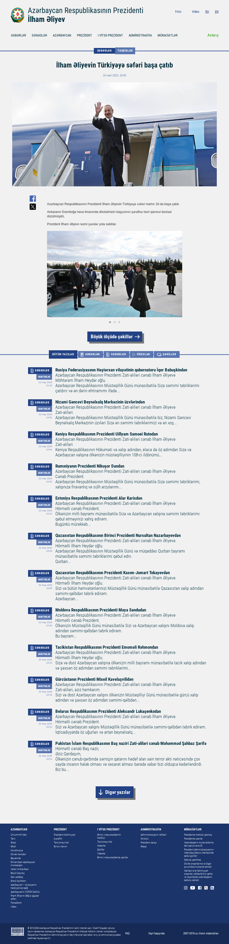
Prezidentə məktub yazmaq (198, 834)
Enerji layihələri (18, 880)
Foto (178, 12)
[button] (177, 274)
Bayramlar (16, 858)
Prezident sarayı (149, 842)
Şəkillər (100, 849)
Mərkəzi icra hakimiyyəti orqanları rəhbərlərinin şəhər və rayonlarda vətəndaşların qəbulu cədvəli (198, 875)
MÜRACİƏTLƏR (168, 35)
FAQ (127, 933)
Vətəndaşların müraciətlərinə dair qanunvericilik (199, 844)
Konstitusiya (17, 850)
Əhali (13, 846)
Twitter (210, 18)
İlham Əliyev (46, 19)
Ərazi (13, 842)
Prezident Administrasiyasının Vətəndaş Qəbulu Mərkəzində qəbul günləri (199, 852)
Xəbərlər (101, 845)
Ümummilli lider (19, 834)
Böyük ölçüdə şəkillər (112, 337)
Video (195, 12)
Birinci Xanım (60, 846)
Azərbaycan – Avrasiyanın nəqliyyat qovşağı (24, 886)
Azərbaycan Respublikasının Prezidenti (85, 10)
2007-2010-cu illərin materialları (201, 933)
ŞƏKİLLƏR (169, 354)
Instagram (190, 18)
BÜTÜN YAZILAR (63, 354)
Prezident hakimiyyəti (64, 834)
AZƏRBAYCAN (62, 35)
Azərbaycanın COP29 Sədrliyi (25, 891)
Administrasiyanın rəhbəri (153, 834)
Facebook (204, 18)
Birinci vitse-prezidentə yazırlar (112, 857)
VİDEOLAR (143, 354)
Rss (217, 18)
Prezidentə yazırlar (193, 838)
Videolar (101, 853)
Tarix (13, 838)
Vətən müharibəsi (20, 869)
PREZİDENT (84, 35)
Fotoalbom (16, 902)
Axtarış (213, 35)
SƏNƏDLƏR (39, 35)
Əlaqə (144, 846)
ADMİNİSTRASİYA (140, 35)
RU (207, 12)
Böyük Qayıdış (17, 873)
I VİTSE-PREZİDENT (110, 35)
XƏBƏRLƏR (18, 35)
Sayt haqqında (156, 933)
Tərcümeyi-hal (61, 842)
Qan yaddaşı (17, 876)
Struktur (145, 838)
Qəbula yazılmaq (192, 859)
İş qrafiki (58, 838)
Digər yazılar (117, 792)
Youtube (197, 18)
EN (217, 12)
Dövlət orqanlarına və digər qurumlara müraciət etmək (198, 865)
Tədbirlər (125, 50)
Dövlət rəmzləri (18, 854)
